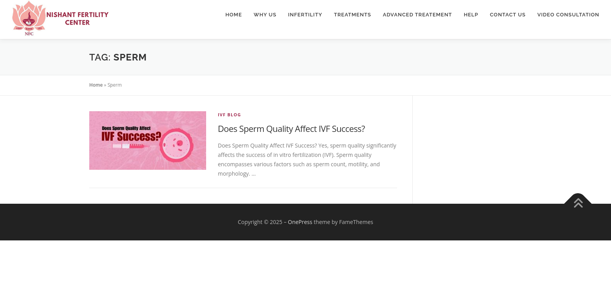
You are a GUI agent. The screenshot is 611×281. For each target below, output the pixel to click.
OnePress (300, 222)
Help (471, 15)
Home (233, 15)
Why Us (265, 15)
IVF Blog (229, 114)
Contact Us (508, 15)
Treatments (352, 15)
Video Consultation (568, 15)
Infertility (305, 15)
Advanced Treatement (417, 15)
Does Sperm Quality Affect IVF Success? (291, 128)
